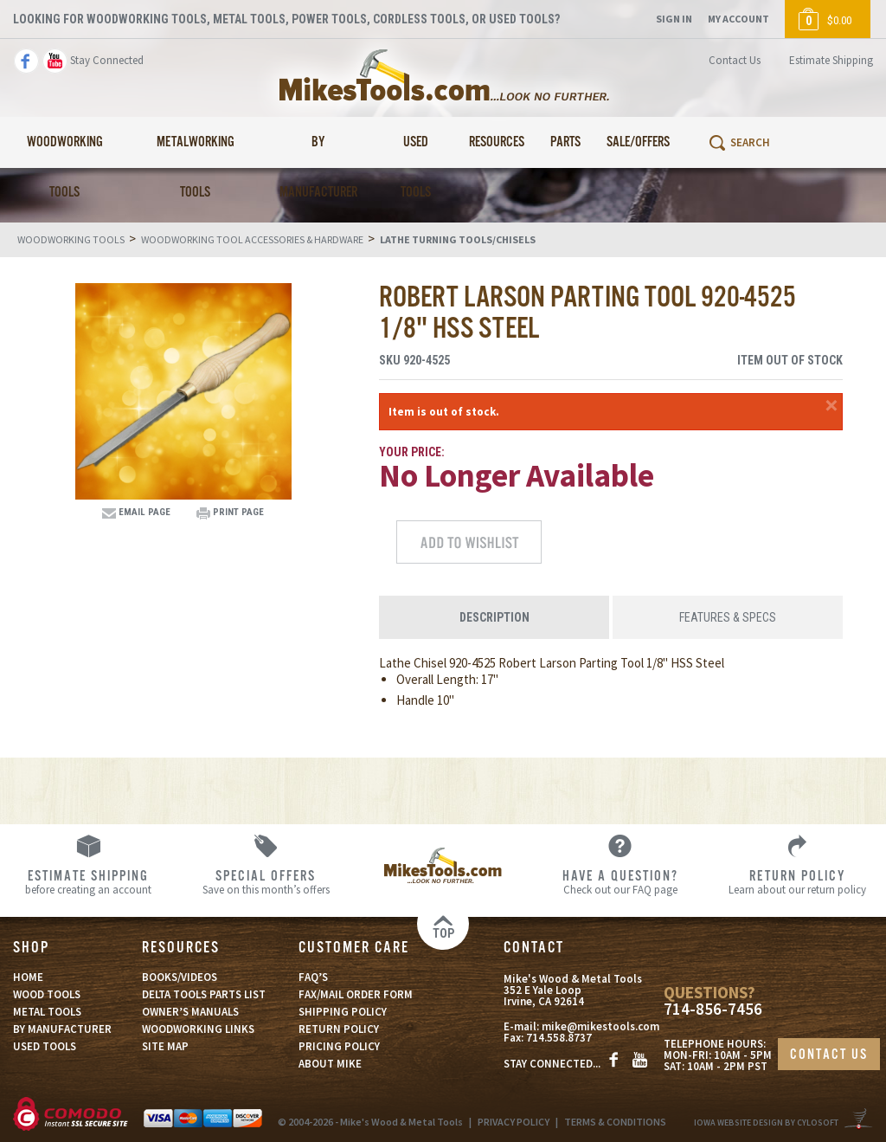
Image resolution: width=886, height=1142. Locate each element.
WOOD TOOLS (46, 994)
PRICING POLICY (339, 1046)
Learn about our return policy (797, 881)
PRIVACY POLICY (513, 1121)
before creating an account (88, 881)
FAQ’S (313, 977)
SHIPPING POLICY (343, 1011)
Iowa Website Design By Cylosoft (766, 1122)
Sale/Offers (638, 142)
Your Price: (412, 452)
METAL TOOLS (47, 1011)
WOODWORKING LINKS (198, 1029)
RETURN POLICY (339, 1029)
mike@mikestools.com (600, 1026)
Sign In (674, 18)
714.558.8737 (559, 1037)
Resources (496, 142)
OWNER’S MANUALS (190, 1011)
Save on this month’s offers (266, 881)
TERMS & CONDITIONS (615, 1121)
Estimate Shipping (831, 60)
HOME (28, 977)
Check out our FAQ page (620, 881)
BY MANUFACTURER (62, 1029)
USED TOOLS (44, 1046)
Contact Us (735, 60)
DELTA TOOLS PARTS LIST (204, 994)
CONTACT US (829, 1055)
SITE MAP (165, 1046)
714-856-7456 (713, 1009)
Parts (565, 142)
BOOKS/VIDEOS (179, 977)
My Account (738, 18)
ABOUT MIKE (330, 1063)
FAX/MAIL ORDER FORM (356, 994)
